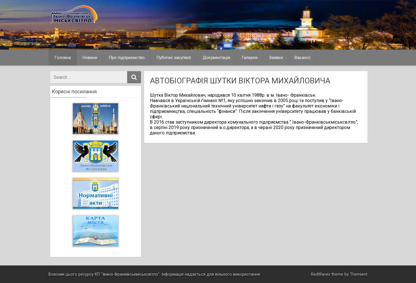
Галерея (249, 57)
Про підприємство (127, 57)
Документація (216, 57)
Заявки (276, 57)
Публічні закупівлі (173, 57)
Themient (358, 274)
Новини (90, 57)
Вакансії (302, 57)
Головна (62, 57)
